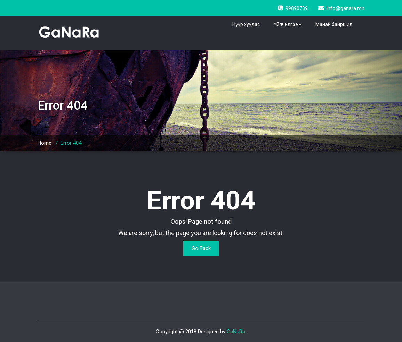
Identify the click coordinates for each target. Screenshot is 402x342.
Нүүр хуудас (246, 24)
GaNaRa (236, 331)
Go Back (201, 248)
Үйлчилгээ (288, 24)
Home (44, 143)
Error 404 (71, 143)
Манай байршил (333, 24)
